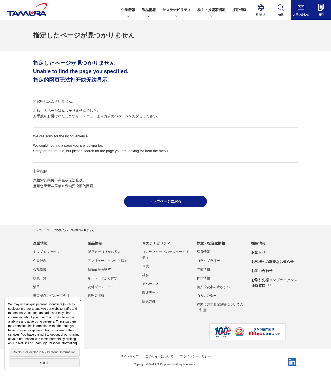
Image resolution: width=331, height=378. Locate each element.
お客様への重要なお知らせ (272, 262)
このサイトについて (159, 356)
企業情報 (40, 243)
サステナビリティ (156, 243)
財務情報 (203, 269)
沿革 (36, 287)
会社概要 (39, 269)
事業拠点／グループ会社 (51, 295)
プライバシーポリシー (195, 356)
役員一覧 (39, 278)
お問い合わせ (261, 271)
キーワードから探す (102, 278)
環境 (145, 266)
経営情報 (203, 252)
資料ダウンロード (101, 287)
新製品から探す (99, 269)
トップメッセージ (46, 252)
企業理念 (39, 260)
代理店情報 (96, 295)
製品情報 (95, 243)
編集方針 (148, 301)
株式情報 (203, 278)
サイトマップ (129, 356)
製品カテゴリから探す (104, 252)
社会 (145, 275)
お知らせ (258, 252)
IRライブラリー (208, 260)
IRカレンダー (207, 295)
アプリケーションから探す (107, 260)
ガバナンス (150, 284)
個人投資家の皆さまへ (213, 287)
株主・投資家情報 (211, 243)
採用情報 (258, 243)
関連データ (150, 292)
